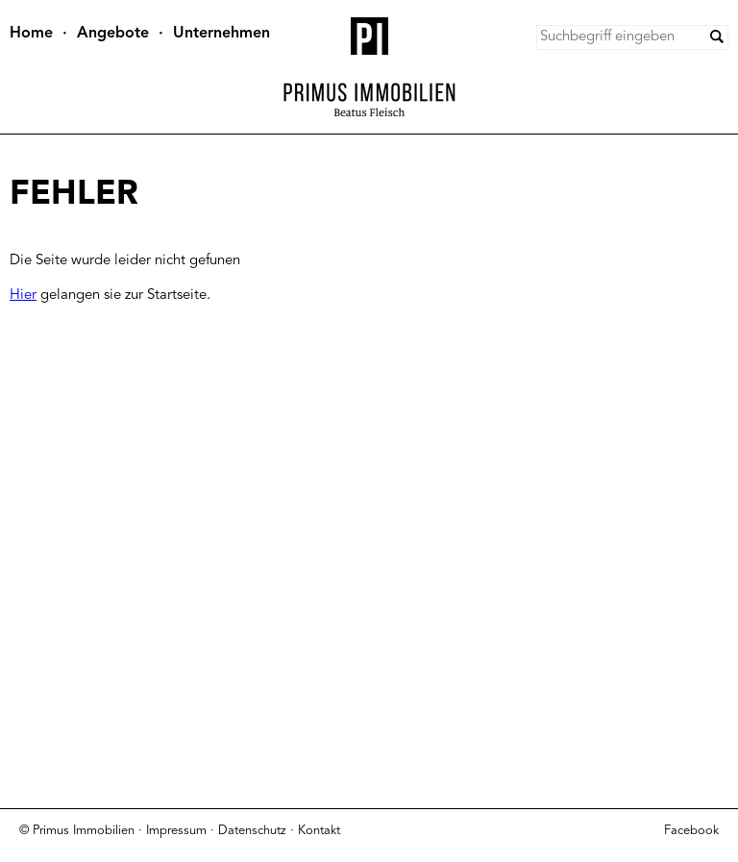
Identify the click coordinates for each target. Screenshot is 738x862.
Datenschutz (252, 831)
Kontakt (319, 831)
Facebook (691, 831)
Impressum (176, 831)
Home (31, 33)
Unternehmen (221, 33)
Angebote (113, 33)
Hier (23, 295)
